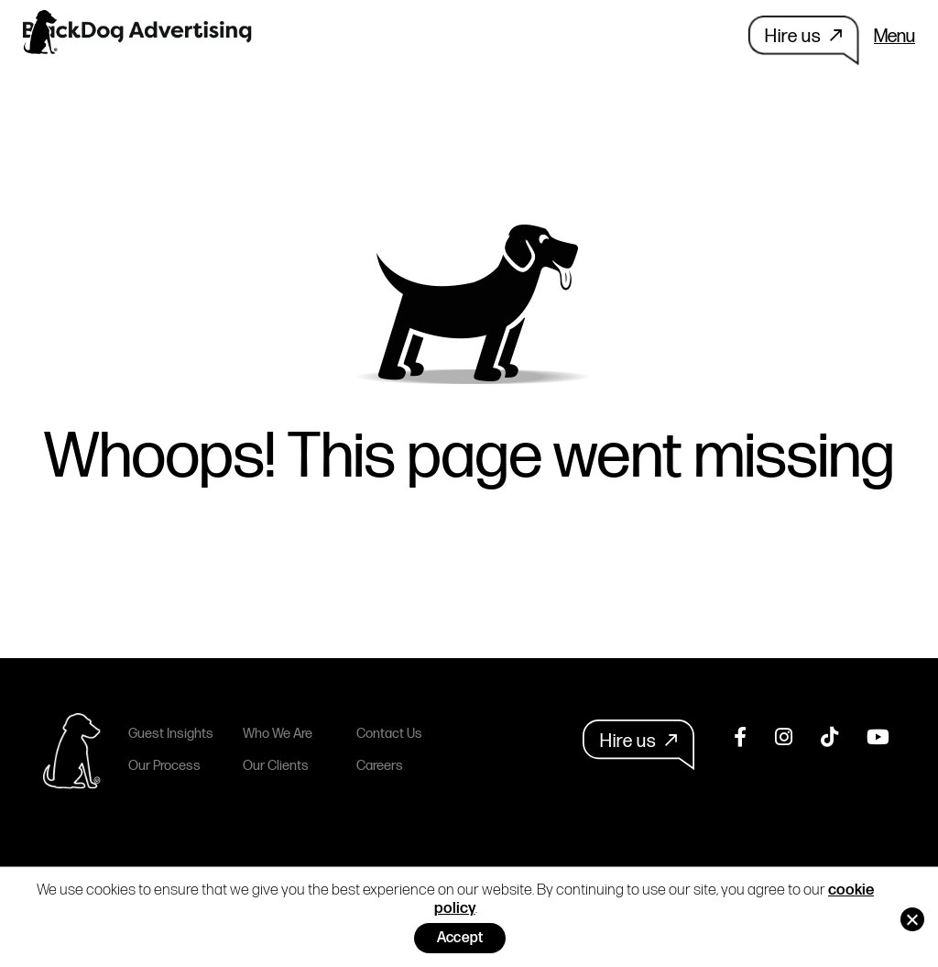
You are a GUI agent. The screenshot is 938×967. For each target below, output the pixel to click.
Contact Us (389, 734)
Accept (460, 938)
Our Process (164, 766)
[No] (912, 919)
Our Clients (276, 766)
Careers (379, 766)
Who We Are (277, 734)
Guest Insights (170, 734)
